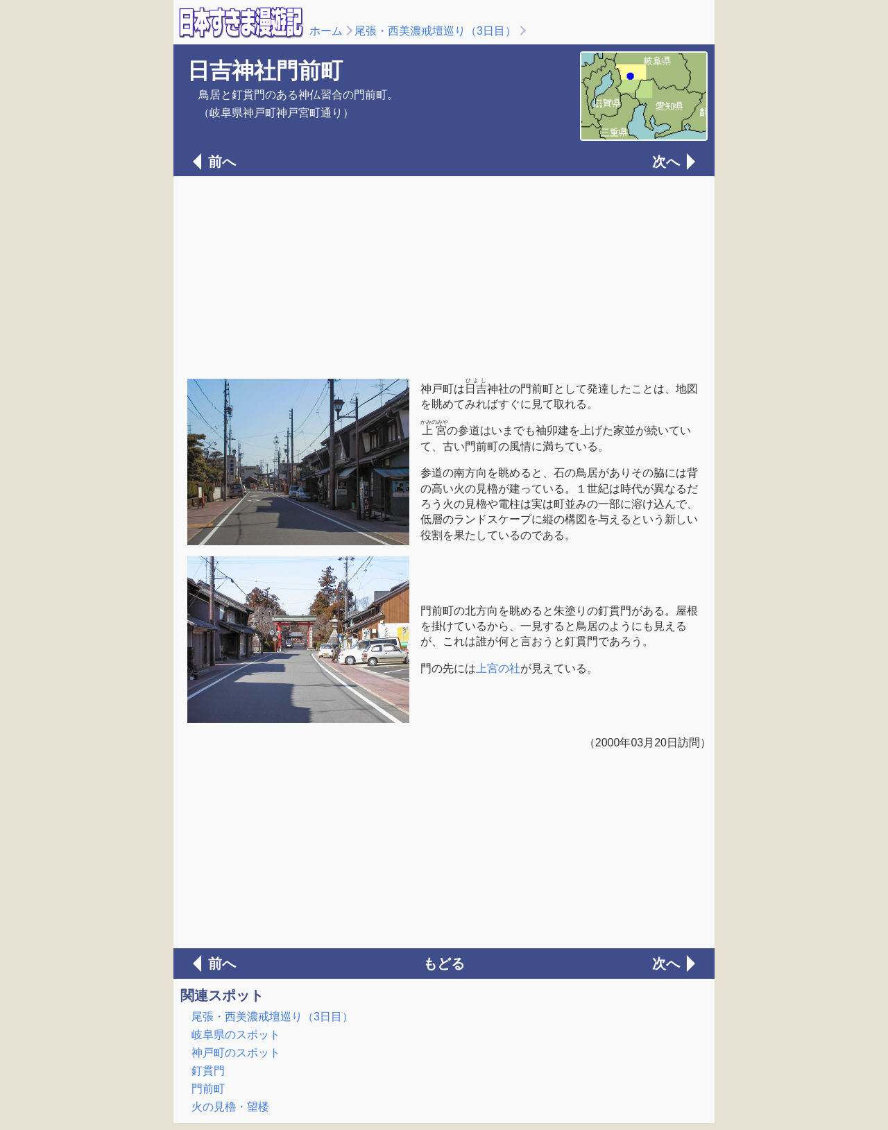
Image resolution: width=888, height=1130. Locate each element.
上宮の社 (498, 668)
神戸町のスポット (235, 1053)
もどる (444, 963)
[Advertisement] (444, 276)
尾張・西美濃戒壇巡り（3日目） (435, 31)
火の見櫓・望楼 (230, 1107)
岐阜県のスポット (235, 1035)
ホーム (326, 31)
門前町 (208, 1089)
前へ (222, 161)
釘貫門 (208, 1071)
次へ (666, 161)
